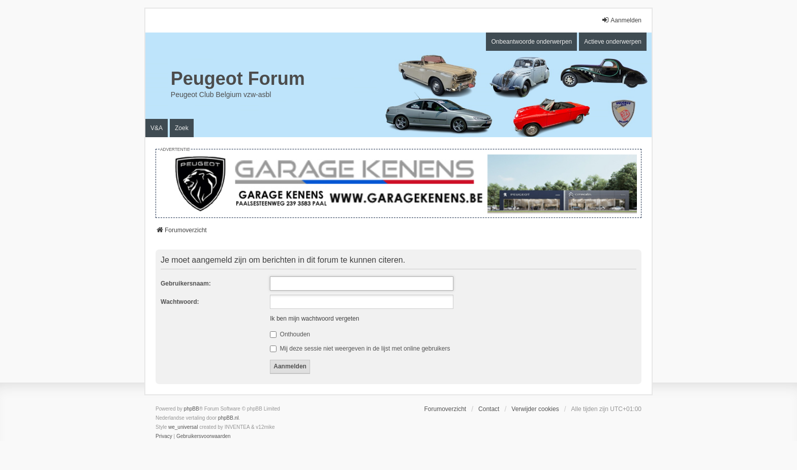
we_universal (183, 427)
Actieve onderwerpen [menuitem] (612, 41)
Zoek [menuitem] (182, 128)
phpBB (191, 409)
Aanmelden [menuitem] (621, 20)
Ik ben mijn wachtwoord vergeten (314, 318)
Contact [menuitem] (488, 409)
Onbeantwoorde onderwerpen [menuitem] (531, 41)
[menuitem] (164, 436)
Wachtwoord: (180, 301)
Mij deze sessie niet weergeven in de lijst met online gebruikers (360, 348)
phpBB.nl (228, 418)
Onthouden (290, 334)
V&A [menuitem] (156, 128)
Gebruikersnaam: (186, 283)
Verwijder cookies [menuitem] (535, 409)
